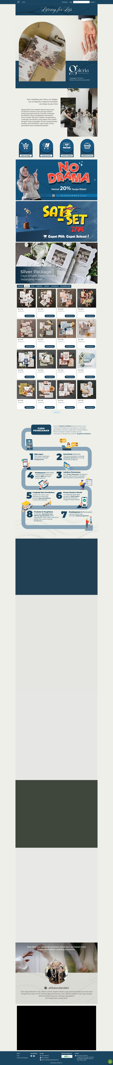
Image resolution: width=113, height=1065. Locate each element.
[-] (31, 1056)
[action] (110, 1061)
